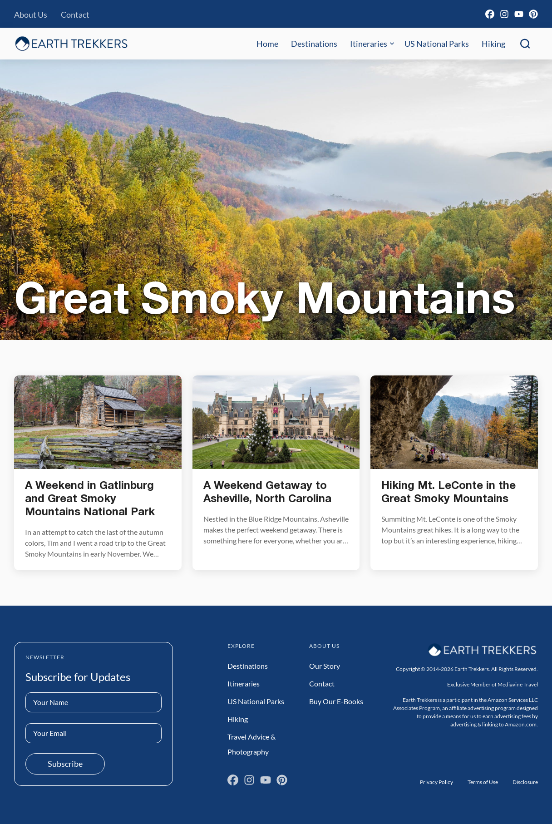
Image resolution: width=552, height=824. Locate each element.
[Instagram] (504, 14)
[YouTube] (518, 14)
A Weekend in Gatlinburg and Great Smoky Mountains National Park (90, 499)
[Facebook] (489, 14)
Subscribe (65, 764)
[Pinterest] (533, 14)
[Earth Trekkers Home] (71, 43)
